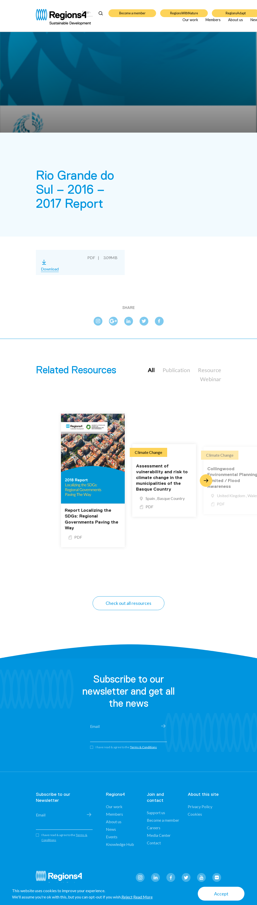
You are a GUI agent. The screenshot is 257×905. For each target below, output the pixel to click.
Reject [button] (127, 896)
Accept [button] (221, 893)
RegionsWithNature (184, 10)
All (151, 370)
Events (111, 836)
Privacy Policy (200, 806)
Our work (190, 22)
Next (206, 480)
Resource (209, 370)
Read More (143, 896)
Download (50, 268)
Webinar (210, 379)
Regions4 (61, 878)
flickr (216, 877)
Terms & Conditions (143, 747)
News (111, 829)
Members (213, 22)
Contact (154, 842)
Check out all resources (128, 603)
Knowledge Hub (120, 844)
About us (235, 22)
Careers (153, 827)
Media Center (159, 835)
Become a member (132, 10)
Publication (176, 370)
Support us (156, 812)
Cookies (195, 814)
